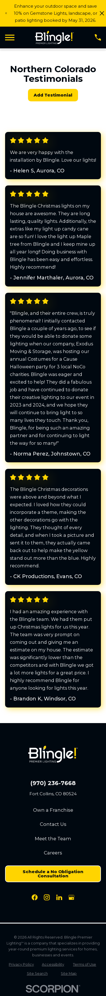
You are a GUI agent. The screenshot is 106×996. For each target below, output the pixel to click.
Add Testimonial (53, 95)
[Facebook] (35, 897)
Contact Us (53, 824)
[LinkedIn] (59, 897)
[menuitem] (21, 964)
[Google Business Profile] (71, 897)
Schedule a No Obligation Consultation (53, 874)
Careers (53, 853)
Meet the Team (53, 838)
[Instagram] (47, 897)
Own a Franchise (53, 810)
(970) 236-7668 (53, 783)
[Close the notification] (102, 13)
